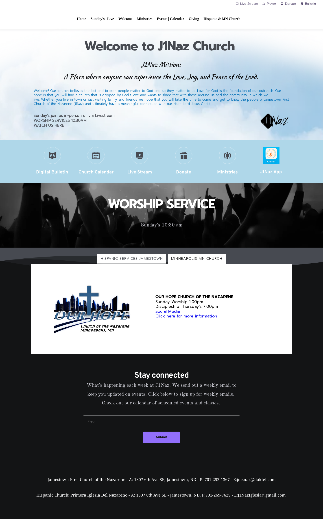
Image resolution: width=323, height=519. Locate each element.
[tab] (132, 258)
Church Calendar (96, 172)
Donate (183, 172)
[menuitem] (81, 19)
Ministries (227, 172)
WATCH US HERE (49, 125)
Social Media (167, 311)
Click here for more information (187, 316)
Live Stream (139, 172)
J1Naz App (271, 172)
